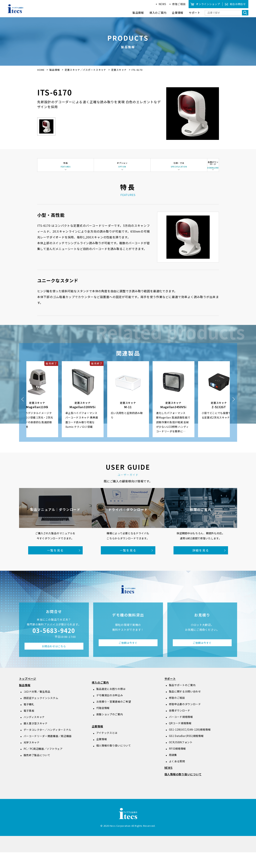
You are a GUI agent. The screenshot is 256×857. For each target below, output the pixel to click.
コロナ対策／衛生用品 (37, 696)
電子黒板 (29, 715)
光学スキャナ (32, 747)
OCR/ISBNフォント (181, 747)
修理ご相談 (179, 4)
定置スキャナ (119, 69)
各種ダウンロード (179, 715)
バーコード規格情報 (181, 721)
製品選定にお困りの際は (111, 693)
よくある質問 (177, 766)
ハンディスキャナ (34, 721)
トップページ (27, 683)
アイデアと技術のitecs (16, 8)
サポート (170, 683)
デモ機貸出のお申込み (109, 700)
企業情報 (97, 731)
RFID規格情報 (177, 753)
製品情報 (54, 69)
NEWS (162, 4)
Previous (22, 404)
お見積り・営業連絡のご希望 (113, 706)
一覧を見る (55, 555)
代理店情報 (103, 712)
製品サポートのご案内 (182, 690)
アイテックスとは (107, 737)
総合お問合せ (238, 4)
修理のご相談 (177, 702)
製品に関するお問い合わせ (185, 696)
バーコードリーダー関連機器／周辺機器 (48, 741)
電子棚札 (29, 709)
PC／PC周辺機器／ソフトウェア (43, 753)
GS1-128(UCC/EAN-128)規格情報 (190, 734)
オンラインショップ (208, 4)
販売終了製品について (37, 760)
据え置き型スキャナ (36, 728)
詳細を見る (200, 555)
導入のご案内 (100, 687)
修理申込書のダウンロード (185, 709)
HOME (41, 69)
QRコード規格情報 (180, 728)
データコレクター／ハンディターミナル (47, 734)
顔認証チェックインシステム (41, 702)
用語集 (173, 759)
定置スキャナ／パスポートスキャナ (86, 69)
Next (233, 404)
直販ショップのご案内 (109, 719)
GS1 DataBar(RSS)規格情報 (186, 740)
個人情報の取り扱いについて (113, 750)
